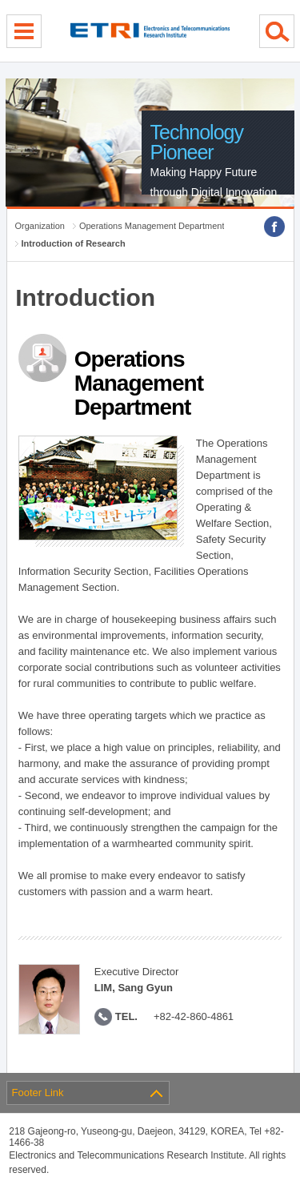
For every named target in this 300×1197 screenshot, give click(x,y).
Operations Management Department (152, 226)
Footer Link (38, 1093)
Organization (40, 226)
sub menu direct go (0, 0)
